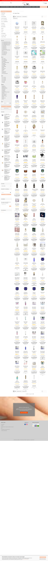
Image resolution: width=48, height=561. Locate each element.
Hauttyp (2, 40)
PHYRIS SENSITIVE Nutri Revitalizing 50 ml (25, 116)
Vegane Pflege (3, 36)
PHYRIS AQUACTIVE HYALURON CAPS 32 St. (42, 367)
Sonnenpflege (3, 33)
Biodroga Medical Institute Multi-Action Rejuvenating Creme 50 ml (34, 72)
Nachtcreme (3, 68)
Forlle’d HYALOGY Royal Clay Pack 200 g (25, 27)
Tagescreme (3, 72)
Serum (2, 31)
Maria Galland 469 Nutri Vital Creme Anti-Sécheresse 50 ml (17, 352)
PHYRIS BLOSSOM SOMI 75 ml (42, 130)
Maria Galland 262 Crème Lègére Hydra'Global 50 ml (25, 322)
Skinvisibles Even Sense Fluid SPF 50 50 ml (25, 367)
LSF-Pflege (3, 65)
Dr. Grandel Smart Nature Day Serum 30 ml (17, 249)
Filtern (6, 106)
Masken (2, 28)
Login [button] (46, 0)
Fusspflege (2, 14)
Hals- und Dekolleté (4, 19)
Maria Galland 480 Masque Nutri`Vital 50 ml (42, 337)
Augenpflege (3, 13)
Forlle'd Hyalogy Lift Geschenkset (42, 160)
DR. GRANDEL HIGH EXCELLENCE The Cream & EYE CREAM (25, 160)
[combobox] (19, 16)
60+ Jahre (3, 81)
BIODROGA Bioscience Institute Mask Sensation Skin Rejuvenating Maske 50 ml (34, 42)
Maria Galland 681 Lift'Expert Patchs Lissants (25, 278)
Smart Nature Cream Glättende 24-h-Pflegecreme (25, 249)
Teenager (3, 82)
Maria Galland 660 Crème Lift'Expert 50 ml (42, 322)
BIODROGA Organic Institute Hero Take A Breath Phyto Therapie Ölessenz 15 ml (42, 190)
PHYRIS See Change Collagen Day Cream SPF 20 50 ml (17, 42)
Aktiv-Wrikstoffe (4, 59)
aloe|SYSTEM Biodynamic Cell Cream (42, 249)
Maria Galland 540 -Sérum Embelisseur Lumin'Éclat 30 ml (17, 337)
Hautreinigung (3, 64)
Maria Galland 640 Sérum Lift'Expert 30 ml (34, 322)
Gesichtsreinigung (4, 18)
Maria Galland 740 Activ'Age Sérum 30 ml (26, 308)
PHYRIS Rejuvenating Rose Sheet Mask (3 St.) (42, 27)
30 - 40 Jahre (3, 78)
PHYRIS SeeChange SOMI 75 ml (25, 42)
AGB (1, 428)
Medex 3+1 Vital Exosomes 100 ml (42, 42)
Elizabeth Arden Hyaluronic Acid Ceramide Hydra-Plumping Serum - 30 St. (34, 101)
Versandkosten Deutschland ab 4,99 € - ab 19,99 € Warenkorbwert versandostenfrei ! (12, 0)
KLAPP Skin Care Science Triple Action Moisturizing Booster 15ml (42, 278)
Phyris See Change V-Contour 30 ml (26, 234)
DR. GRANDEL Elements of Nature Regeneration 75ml (17, 131)
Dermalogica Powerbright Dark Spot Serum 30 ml (34, 116)
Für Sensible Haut (4, 51)
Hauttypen (2, 23)
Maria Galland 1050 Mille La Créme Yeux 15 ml (34, 278)
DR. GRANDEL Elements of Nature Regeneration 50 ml (25, 175)
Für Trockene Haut (4, 52)
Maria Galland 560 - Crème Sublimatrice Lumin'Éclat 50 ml (34, 337)
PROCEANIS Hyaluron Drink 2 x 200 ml (34, 249)
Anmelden (6, 194)
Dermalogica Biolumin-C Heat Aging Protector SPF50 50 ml (25, 145)
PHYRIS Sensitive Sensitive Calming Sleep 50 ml (34, 204)
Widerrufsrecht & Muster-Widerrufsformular (7, 426)
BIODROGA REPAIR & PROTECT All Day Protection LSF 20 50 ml (34, 367)
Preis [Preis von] (2, 101)
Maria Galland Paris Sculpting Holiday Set (17, 204)
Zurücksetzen (6, 108)
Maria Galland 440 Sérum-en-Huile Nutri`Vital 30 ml (25, 352)
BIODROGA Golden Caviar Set (26, 219)
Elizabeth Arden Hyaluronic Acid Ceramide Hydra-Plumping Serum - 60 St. (42, 101)
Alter (2, 75)
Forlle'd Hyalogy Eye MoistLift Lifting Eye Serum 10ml (34, 381)
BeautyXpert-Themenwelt (5, 6)
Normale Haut (3, 54)
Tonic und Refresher (4, 73)
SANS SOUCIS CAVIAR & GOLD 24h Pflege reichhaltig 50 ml (25, 72)
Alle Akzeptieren (42, 557)
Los (10, 206)
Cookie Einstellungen (4, 430)
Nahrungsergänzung (27, 6)
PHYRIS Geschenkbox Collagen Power (34, 234)
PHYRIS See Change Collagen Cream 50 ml (17, 293)
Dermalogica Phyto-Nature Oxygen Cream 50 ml (17, 101)
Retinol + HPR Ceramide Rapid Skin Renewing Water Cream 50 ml (17, 234)
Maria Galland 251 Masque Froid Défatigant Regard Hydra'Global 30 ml (17, 322)
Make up (33, 6)
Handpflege (3, 63)
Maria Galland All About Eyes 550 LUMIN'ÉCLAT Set (17, 278)
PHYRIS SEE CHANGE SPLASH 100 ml (34, 263)
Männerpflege (3, 26)
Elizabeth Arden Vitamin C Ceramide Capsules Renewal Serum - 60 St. (25, 101)
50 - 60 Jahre (3, 80)
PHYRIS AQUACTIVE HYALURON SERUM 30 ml (17, 381)
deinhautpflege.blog (43, 6)
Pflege (15, 6)
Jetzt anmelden (24, 412)
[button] (43, 0)
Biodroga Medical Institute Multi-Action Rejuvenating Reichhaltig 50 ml (17, 86)
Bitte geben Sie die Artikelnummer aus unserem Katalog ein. (6, 202)
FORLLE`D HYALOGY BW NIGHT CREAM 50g (34, 145)
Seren (2, 70)
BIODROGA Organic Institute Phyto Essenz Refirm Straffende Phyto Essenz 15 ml (17, 190)
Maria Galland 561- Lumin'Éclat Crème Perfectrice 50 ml (25, 337)
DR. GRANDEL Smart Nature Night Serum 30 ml (42, 234)
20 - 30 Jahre (3, 77)
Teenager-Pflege (3, 35)
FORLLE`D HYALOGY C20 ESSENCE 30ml (42, 145)
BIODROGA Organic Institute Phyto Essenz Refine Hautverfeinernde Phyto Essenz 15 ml (25, 190)
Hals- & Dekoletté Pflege (5, 62)
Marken (11, 6)
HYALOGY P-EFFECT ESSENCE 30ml (34, 86)
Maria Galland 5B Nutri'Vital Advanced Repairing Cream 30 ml (34, 352)
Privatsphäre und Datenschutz (5, 429)
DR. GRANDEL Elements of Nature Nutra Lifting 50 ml (34, 175)
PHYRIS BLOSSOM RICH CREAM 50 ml (17, 145)
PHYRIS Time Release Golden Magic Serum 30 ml (25, 204)
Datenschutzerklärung (25, 559)
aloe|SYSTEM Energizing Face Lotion (17, 263)
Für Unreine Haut (4, 53)
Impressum (2, 424)
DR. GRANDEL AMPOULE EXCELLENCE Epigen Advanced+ (42, 116)
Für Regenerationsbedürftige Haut (5, 50)
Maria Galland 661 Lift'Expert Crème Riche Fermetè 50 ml (34, 308)
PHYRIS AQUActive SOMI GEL (25, 131)
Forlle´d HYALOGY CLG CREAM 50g (25, 57)
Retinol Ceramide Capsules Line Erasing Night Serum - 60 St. (17, 116)
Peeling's (2, 69)
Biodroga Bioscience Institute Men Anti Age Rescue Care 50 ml (17, 160)
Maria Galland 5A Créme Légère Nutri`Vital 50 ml (42, 352)
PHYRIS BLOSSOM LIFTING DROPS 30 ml (42, 72)
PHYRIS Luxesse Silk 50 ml (42, 292)
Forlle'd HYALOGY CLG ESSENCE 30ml (17, 57)
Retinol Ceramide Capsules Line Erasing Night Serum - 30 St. (34, 219)
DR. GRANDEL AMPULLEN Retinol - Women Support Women (42, 57)
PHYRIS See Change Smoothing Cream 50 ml (34, 293)
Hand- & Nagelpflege (4, 21)
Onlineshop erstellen (16, 439)
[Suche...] (11, 3)
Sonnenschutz (3, 71)
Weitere (37, 6)
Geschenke (21, 6)
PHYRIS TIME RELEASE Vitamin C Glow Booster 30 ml (42, 86)
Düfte (18, 6)
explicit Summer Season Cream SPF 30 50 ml (17, 27)
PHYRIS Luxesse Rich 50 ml (42, 174)
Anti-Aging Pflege (3, 11)
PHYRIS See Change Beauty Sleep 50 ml (25, 293)
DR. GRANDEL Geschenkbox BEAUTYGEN (42, 219)
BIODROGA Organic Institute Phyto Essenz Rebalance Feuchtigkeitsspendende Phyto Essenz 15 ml (35, 190)
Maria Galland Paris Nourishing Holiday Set (17, 219)
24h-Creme (3, 58)
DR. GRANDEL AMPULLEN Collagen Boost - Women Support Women (34, 57)
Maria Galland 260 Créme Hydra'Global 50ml (42, 308)
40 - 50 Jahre (3, 79)
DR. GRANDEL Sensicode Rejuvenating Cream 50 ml (34, 160)
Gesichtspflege (3, 16)
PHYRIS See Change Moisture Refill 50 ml (42, 263)
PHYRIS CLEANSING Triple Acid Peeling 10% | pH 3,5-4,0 (17, 72)
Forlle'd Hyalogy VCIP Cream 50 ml (25, 263)
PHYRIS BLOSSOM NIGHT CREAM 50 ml (25, 86)
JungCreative (32, 439)
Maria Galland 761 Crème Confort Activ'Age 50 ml (17, 308)
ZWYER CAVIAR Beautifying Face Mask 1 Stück (34, 27)
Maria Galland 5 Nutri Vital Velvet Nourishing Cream (17, 367)
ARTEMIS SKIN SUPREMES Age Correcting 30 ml (25, 381)
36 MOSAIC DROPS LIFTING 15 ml (42, 204)
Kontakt (2, 425)
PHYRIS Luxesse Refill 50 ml (17, 174)
